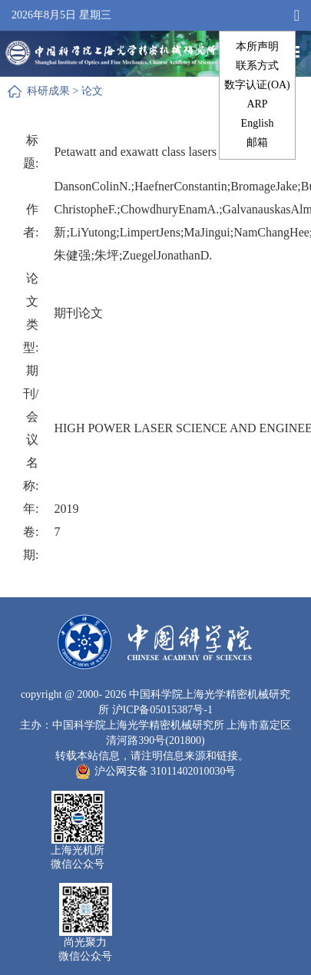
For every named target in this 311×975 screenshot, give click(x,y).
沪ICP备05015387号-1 (162, 710)
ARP (256, 104)
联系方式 (257, 65)
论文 (92, 91)
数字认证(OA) (257, 85)
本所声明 (257, 46)
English (257, 123)
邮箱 (257, 142)
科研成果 (48, 91)
